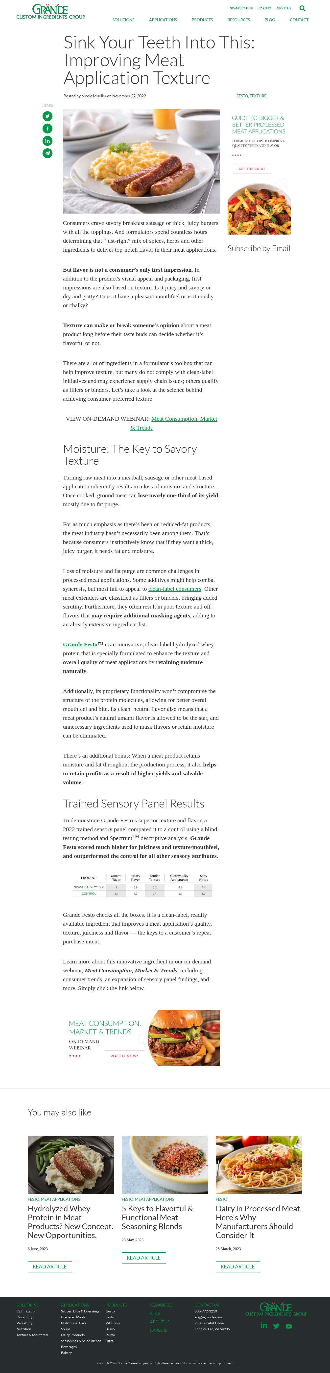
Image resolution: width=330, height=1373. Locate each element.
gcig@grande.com (208, 1317)
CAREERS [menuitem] (158, 1330)
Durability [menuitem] (24, 1317)
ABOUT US (283, 8)
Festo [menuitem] (110, 1317)
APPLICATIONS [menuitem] (163, 20)
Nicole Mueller (93, 96)
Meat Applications (60, 1199)
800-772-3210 (206, 1311)
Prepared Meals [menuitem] (73, 1317)
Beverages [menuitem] (69, 1347)
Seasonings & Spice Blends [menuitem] (81, 1341)
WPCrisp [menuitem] (113, 1323)
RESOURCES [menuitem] (239, 20)
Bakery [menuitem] (66, 1353)
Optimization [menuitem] (27, 1311)
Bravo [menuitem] (110, 1329)
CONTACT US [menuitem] (207, 1305)
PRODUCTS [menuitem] (202, 20)
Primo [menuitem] (110, 1335)
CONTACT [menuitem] (299, 20)
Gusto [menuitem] (110, 1311)
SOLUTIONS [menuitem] (123, 20)
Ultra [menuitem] (110, 1341)
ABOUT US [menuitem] (159, 1322)
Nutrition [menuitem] (24, 1329)
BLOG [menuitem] (270, 20)
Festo (242, 96)
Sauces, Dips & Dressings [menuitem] (80, 1311)
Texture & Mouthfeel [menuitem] (32, 1335)
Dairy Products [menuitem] (73, 1335)
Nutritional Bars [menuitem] (73, 1323)
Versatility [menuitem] (24, 1323)
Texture (258, 96)
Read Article (50, 1266)
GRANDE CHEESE (242, 8)
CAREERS (265, 8)
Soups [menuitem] (65, 1329)
